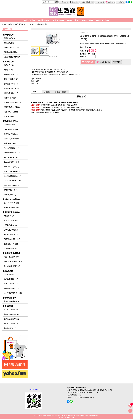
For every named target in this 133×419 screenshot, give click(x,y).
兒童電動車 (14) (9, 124)
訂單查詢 (101, 2)
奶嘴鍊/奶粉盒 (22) (11, 74)
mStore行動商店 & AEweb (90, 415)
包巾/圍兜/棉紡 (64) (11, 230)
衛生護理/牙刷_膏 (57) (12, 243)
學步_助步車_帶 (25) (11, 203)
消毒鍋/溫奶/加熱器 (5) (12, 102)
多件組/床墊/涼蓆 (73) (12, 266)
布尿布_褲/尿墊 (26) (11, 234)
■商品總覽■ (12, 24)
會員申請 (65, 2)
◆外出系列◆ (8, 270)
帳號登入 (75, 2)
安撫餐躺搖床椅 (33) (11, 207)
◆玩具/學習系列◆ (10, 121)
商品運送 (47, 92)
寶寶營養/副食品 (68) (11, 301)
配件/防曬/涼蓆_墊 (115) (13, 293)
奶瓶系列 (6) (8, 69)
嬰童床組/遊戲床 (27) (11, 256)
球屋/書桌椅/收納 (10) (12, 185)
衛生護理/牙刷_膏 (40, 24)
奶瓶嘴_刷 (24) (9, 216)
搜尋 (56, 2)
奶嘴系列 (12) (9, 65)
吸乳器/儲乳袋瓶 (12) (11, 52)
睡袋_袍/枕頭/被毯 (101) (13, 261)
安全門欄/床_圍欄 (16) (12, 111)
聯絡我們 (121, 2)
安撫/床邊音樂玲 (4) (11, 129)
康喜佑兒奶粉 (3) (10, 328)
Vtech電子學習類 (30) (12, 152)
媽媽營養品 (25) (9, 38)
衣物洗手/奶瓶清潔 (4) (12, 248)
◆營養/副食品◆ (9, 297)
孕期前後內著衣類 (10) (12, 57)
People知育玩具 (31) (11, 148)
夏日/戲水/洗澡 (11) (11, 134)
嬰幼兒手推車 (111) (11, 279)
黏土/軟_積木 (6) (10, 194)
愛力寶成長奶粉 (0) (11, 309)
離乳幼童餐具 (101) (11, 93)
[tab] (36, 91)
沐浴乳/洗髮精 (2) (10, 225)
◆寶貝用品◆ (8, 61)
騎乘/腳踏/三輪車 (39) (12, 143)
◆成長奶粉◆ (8, 306)
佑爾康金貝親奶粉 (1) (11, 319)
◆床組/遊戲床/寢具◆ (11, 253)
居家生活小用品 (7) (11, 83)
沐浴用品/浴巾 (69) (11, 220)
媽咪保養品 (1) (9, 43)
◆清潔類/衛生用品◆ (26, 24)
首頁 (5, 24)
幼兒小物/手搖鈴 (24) (11, 138)
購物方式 (36, 91)
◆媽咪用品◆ (8, 34)
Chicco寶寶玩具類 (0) (12, 162)
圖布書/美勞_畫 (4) (11, 190)
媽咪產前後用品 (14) (11, 47)
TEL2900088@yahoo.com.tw (84, 397)
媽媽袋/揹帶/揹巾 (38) (12, 288)
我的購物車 (88, 2)
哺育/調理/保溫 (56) (11, 97)
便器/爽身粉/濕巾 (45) (12, 239)
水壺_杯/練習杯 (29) (11, 79)
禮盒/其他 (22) (9, 116)
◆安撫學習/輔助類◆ (11, 199)
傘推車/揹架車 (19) (11, 283)
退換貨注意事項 (60, 92)
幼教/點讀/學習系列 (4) (12, 180)
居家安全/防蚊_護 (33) (12, 107)
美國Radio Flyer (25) (11, 166)
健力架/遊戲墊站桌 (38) (12, 176)
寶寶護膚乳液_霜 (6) (11, 88)
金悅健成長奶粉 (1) (11, 323)
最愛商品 (111, 2)
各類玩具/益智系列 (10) (12, 171)
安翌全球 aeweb (33, 389)
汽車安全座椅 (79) (10, 274)
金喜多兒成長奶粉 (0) (11, 314)
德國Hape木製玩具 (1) (12, 157)
